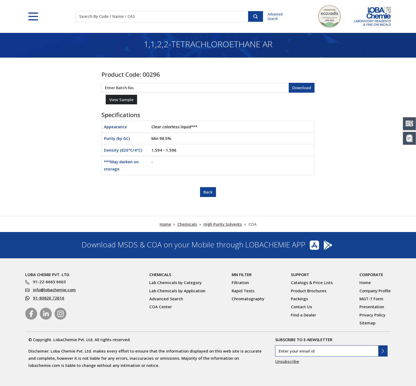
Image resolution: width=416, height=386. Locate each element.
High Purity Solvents (222, 224)
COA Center (160, 306)
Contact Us (301, 306)
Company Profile (375, 290)
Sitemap (367, 322)
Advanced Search (275, 16)
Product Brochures (308, 290)
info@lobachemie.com (54, 289)
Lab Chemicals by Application (177, 290)
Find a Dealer (303, 315)
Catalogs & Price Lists (312, 282)
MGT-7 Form (371, 298)
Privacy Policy (372, 315)
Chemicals (187, 224)
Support (300, 274)
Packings (299, 298)
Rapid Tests (243, 290)
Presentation (371, 306)
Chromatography (248, 298)
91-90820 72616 (48, 298)
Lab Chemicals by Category (175, 282)
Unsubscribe (287, 361)
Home (165, 224)
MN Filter (242, 274)
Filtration (240, 282)
